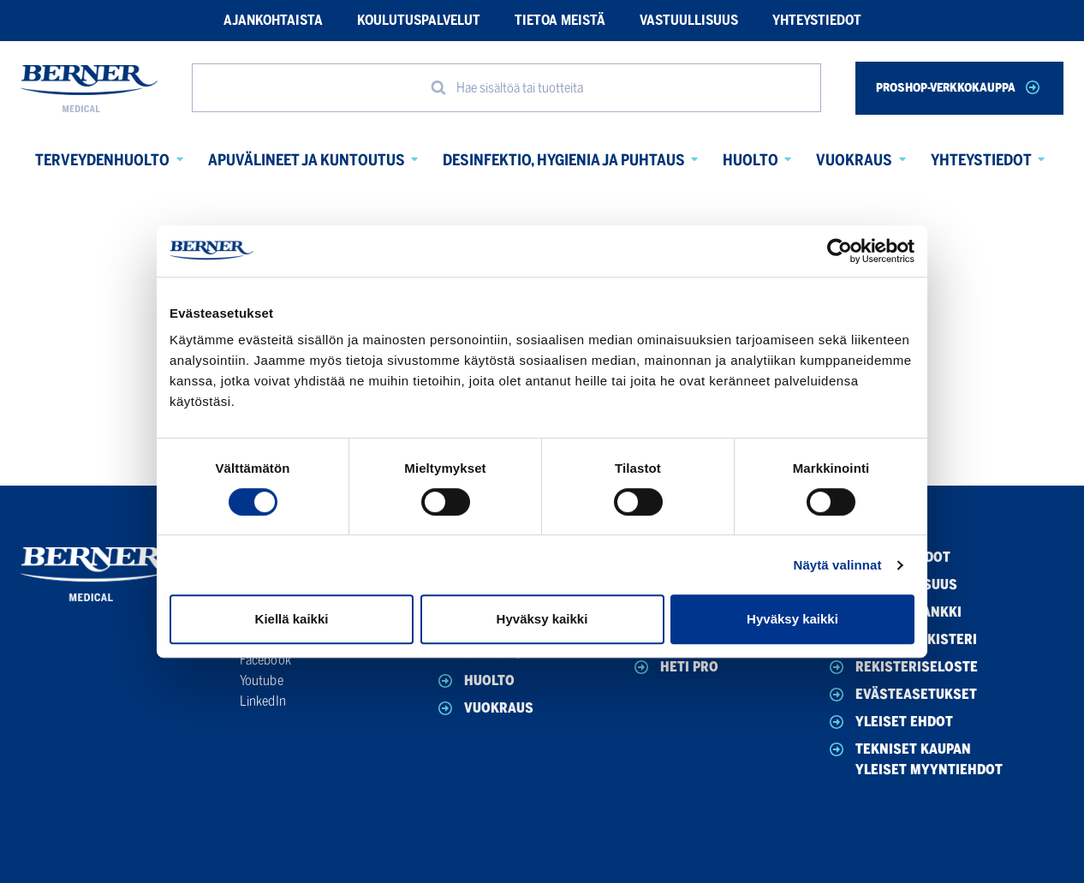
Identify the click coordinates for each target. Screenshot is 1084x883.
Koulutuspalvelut (418, 20)
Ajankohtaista (273, 20)
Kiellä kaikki (292, 619)
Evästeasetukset (901, 694)
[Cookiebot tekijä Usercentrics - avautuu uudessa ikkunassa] (839, 251)
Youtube (261, 680)
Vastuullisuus (689, 20)
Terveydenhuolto (102, 160)
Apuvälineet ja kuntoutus (306, 160)
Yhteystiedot (816, 20)
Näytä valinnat (837, 565)
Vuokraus (854, 160)
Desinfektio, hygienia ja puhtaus (564, 160)
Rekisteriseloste (902, 667)
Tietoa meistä (560, 20)
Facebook (265, 660)
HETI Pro (674, 667)
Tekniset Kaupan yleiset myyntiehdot (914, 758)
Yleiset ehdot (889, 722)
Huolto (750, 160)
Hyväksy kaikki (542, 619)
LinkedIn (263, 701)
